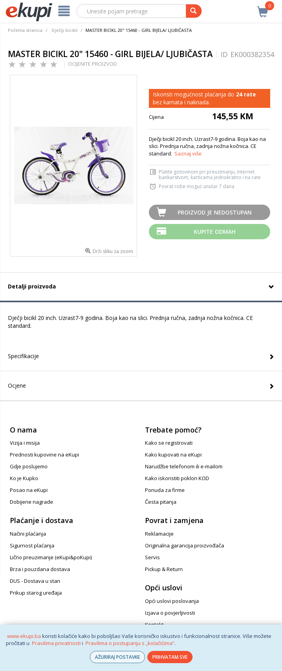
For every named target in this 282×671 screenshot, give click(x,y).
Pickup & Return (164, 569)
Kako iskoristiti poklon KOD (177, 478)
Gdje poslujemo (29, 466)
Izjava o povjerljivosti (170, 612)
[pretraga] (194, 11)
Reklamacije (159, 533)
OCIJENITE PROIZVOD (92, 63)
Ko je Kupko (24, 478)
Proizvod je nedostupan (215, 212)
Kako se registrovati (169, 442)
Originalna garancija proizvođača (184, 545)
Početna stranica (25, 30)
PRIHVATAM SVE (169, 657)
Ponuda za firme (165, 490)
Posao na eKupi (29, 490)
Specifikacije (23, 356)
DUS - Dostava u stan (35, 580)
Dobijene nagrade (31, 501)
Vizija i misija (25, 442)
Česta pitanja (160, 501)
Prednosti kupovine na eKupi (44, 454)
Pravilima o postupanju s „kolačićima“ (129, 643)
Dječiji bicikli (65, 30)
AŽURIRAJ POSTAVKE (117, 657)
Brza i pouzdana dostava (40, 569)
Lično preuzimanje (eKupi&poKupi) (51, 557)
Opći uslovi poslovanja (172, 600)
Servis (152, 557)
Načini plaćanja (28, 533)
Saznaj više (188, 153)
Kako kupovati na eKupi (173, 454)
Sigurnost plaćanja (32, 545)
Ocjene (17, 385)
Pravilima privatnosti (56, 643)
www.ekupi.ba (24, 636)
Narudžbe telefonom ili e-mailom (184, 466)
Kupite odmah (215, 231)
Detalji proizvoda (32, 286)
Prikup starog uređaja (36, 592)
